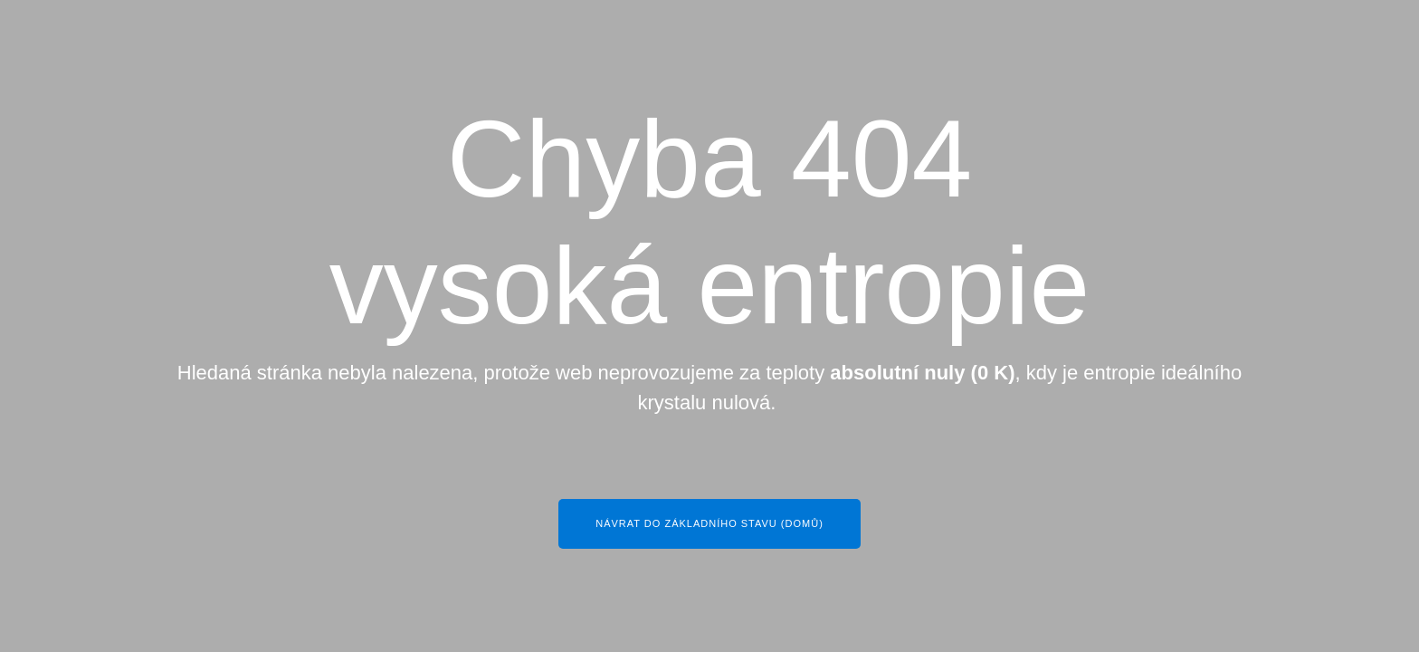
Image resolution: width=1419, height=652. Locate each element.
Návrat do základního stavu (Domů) (709, 523)
